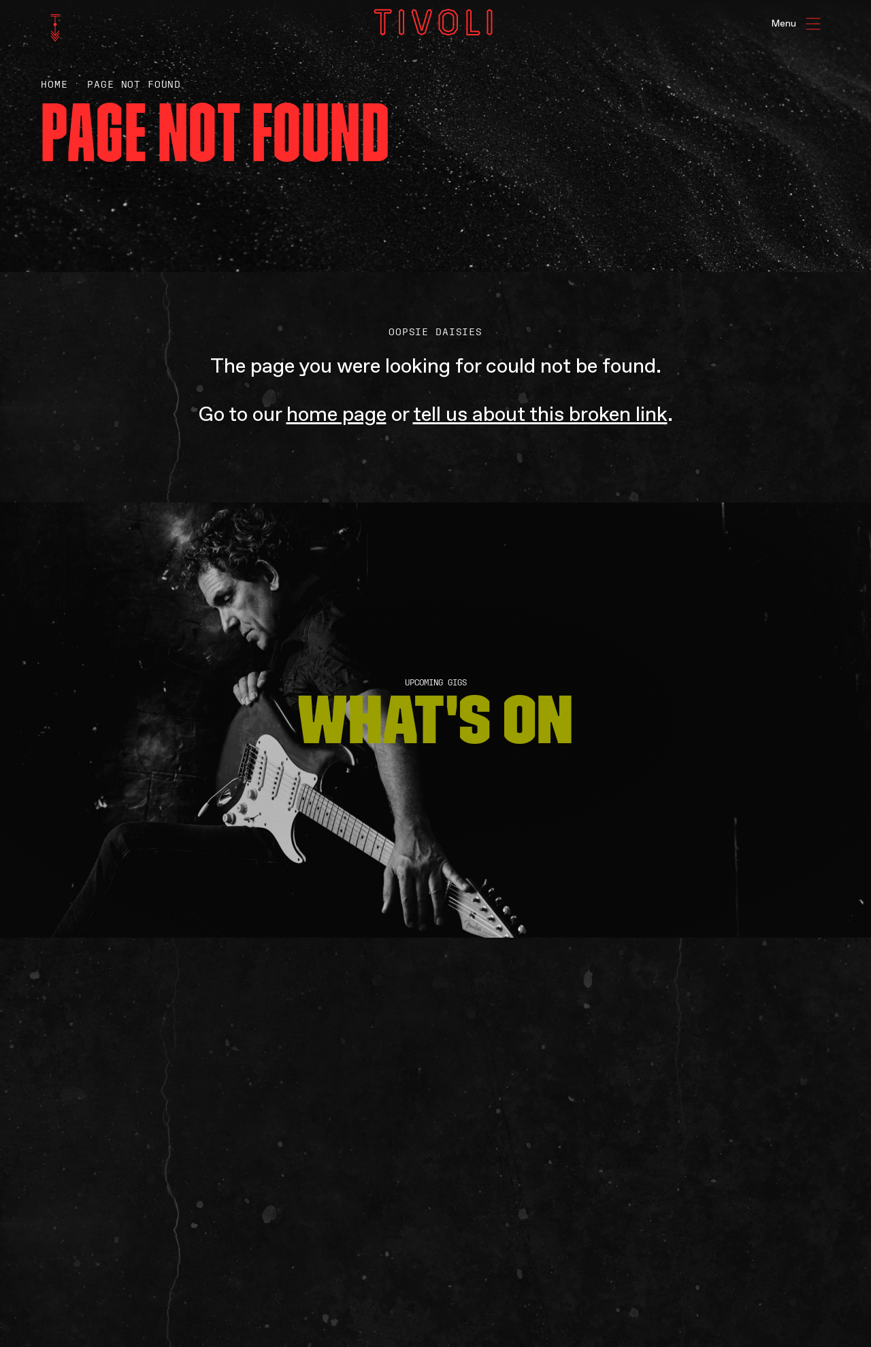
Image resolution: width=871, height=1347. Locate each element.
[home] (55, 28)
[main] (435, 673)
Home (54, 84)
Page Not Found (134, 84)
